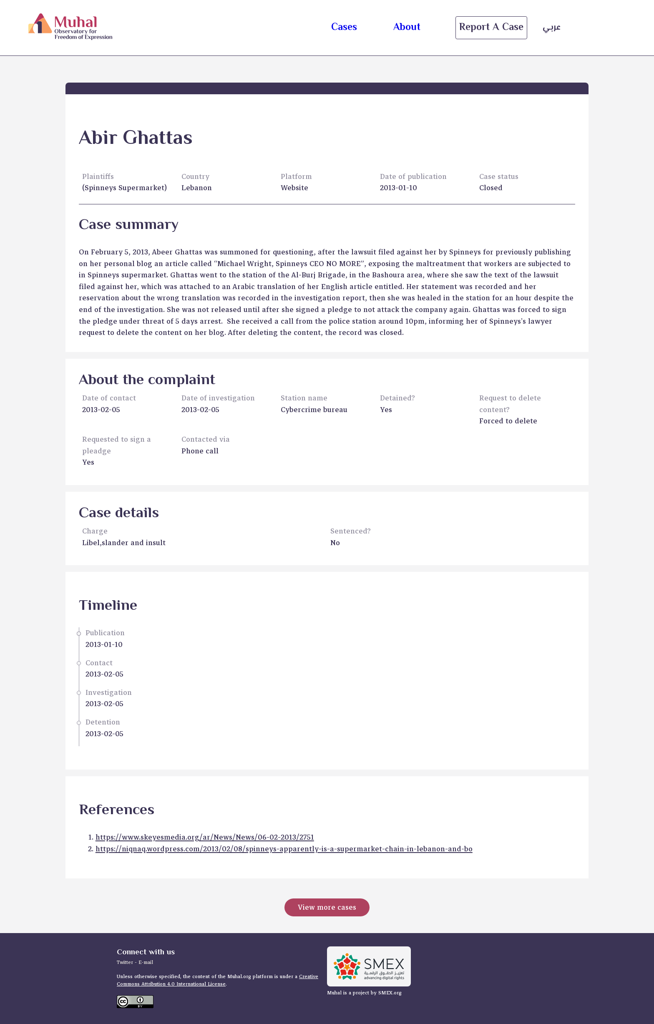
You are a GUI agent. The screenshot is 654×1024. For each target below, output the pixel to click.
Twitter (126, 962)
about (406, 27)
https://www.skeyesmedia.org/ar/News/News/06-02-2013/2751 (205, 837)
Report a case (491, 27)
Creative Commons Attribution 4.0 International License (217, 980)
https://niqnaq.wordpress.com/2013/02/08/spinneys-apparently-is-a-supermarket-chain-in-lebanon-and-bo (284, 849)
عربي (552, 27)
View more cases (327, 907)
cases (344, 27)
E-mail (145, 962)
